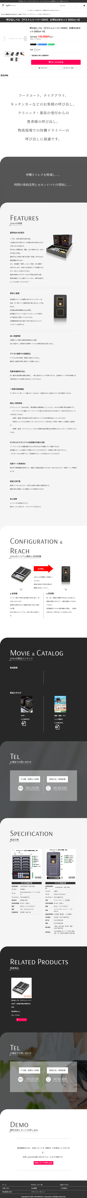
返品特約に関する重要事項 (39, 57)
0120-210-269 (35, 791)
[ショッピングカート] (84, 6)
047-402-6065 (67, 791)
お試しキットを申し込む (43, 1157)
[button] (3, 6)
